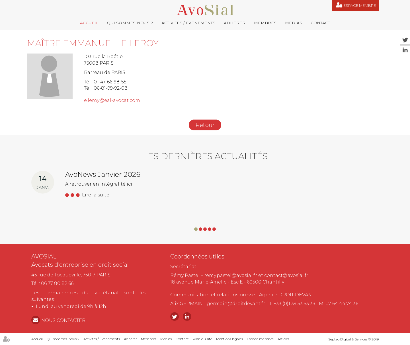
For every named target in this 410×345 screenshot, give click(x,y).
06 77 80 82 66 (57, 283)
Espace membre (359, 5)
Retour (205, 125)
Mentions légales (229, 339)
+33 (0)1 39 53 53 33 (294, 303)
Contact (320, 22)
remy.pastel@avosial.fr (230, 275)
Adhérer (234, 22)
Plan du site (202, 339)
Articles (283, 339)
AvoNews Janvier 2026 (102, 174)
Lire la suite (95, 195)
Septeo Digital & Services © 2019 (353, 339)
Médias (293, 22)
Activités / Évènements (188, 22)
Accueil (89, 22)
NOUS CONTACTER (63, 320)
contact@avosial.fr (286, 275)
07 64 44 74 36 (341, 303)
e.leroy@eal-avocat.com (112, 100)
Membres (265, 22)
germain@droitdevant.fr (236, 303)
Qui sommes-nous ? (130, 22)
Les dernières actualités (205, 156)
